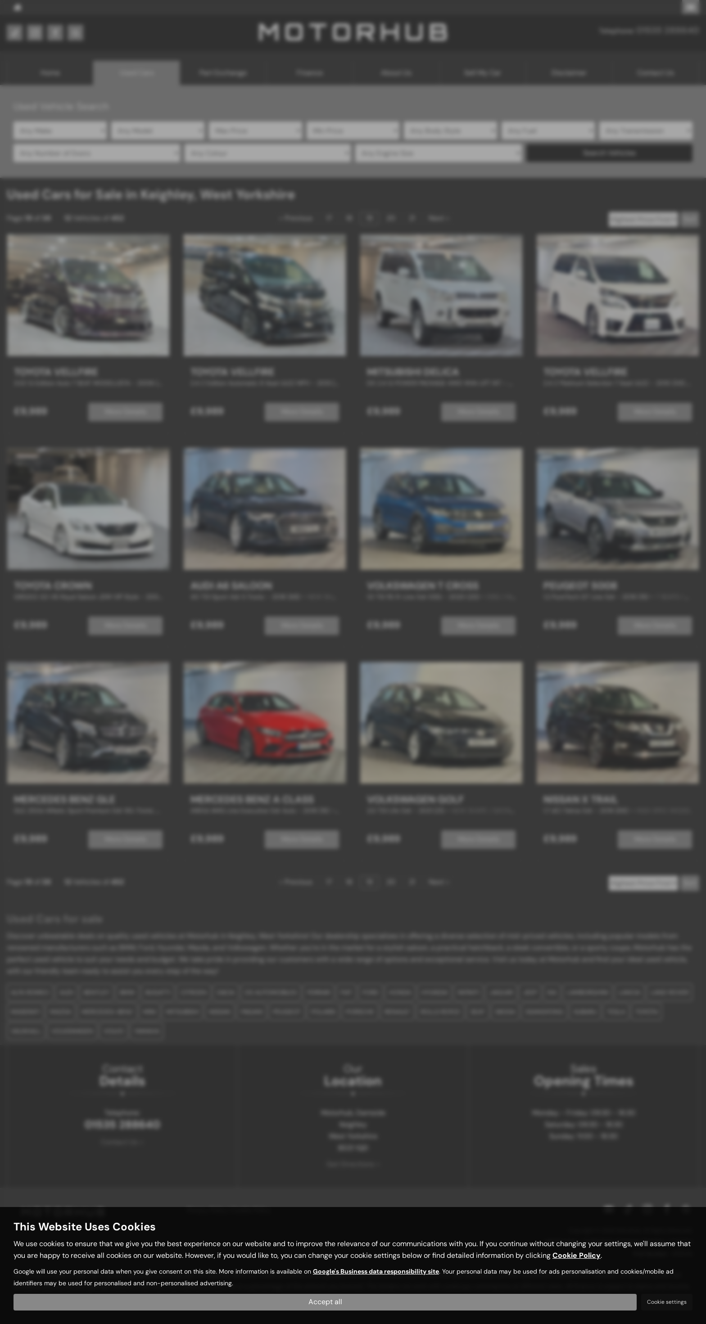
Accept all (325, 1301)
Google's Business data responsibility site (376, 1271)
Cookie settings (667, 1302)
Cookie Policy (576, 1255)
